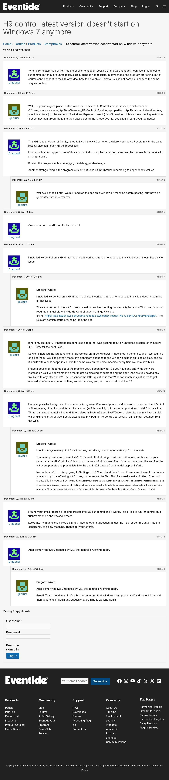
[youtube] (133, 681)
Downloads (79, 711)
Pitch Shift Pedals (150, 711)
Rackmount (12, 716)
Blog (41, 707)
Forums (19, 44)
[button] (157, 7)
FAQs (75, 707)
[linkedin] (159, 681)
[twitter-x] (153, 681)
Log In (146, 6)
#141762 (161, 179)
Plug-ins (10, 711)
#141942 (161, 536)
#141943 (160, 569)
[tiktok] (140, 681)
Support (104, 6)
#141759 (160, 93)
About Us (111, 707)
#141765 (160, 212)
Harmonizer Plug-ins (152, 719)
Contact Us (79, 728)
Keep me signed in (12, 647)
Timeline (111, 711)
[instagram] (127, 681)
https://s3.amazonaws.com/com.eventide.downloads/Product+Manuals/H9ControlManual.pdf (100, 315)
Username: (14, 621)
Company (120, 6)
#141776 (160, 498)
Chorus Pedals (148, 715)
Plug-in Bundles (149, 727)
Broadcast (11, 720)
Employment (113, 716)
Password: (13, 632)
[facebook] (120, 681)
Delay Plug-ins (148, 723)
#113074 (161, 57)
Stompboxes (53, 44)
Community (88, 6)
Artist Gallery (46, 716)
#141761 (161, 128)
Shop (134, 6)
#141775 (160, 430)
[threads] (146, 681)
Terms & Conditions (140, 764)
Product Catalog (15, 724)
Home (7, 44)
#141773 (160, 329)
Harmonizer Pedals (151, 707)
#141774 (161, 391)
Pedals (9, 707)
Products (70, 6)
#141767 (160, 276)
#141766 (160, 244)
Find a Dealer (13, 728)
